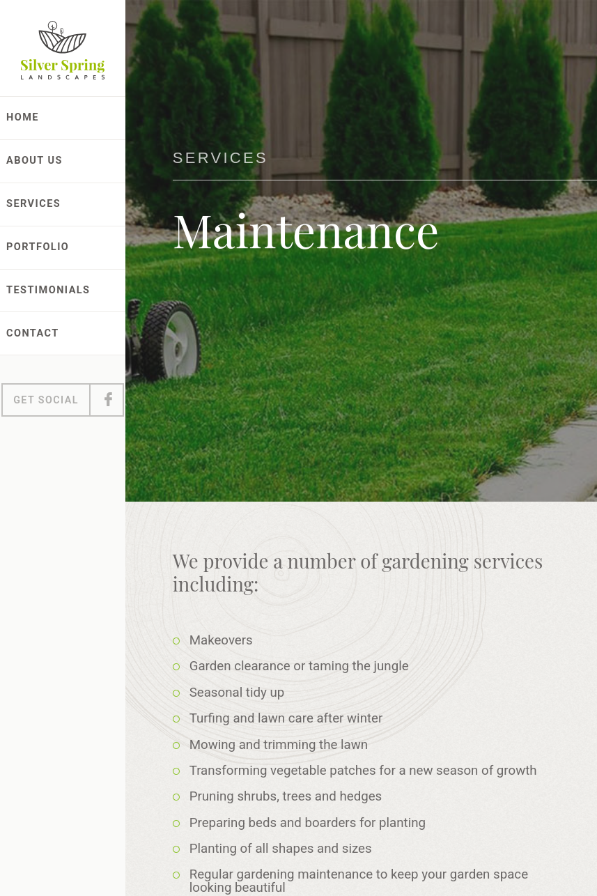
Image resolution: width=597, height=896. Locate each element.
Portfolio (37, 247)
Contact (32, 333)
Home (22, 117)
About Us (34, 161)
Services (33, 204)
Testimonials (48, 290)
